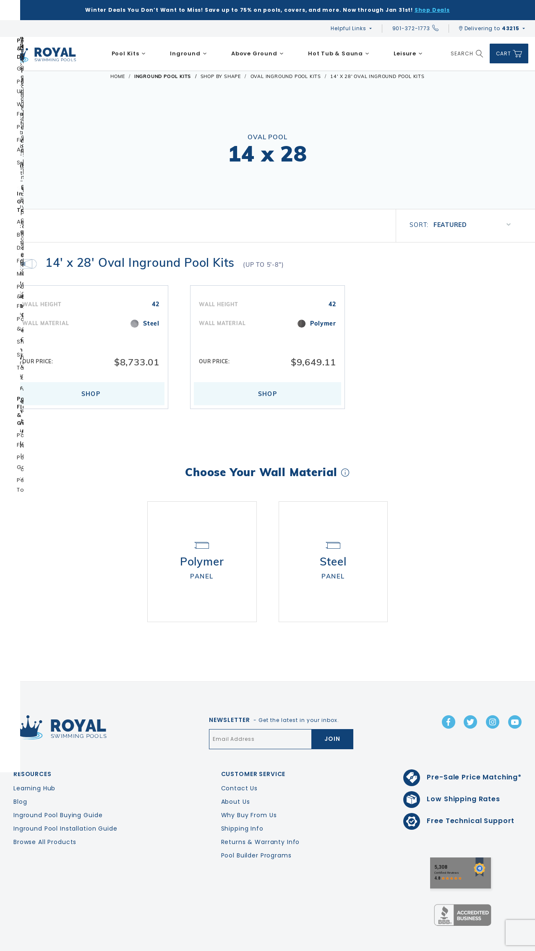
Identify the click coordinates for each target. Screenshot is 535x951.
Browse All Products (44, 817)
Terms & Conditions (502, 943)
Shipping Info (242, 804)
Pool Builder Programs (256, 831)
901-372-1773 (415, 28)
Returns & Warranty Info (260, 817)
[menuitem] (128, 54)
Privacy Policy (446, 943)
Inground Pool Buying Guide (57, 791)
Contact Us (239, 764)
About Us (235, 777)
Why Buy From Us (249, 791)
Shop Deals (432, 9)
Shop (91, 394)
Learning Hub (34, 764)
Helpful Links (348, 28)
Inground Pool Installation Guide (65, 804)
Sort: (419, 225)
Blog (20, 777)
